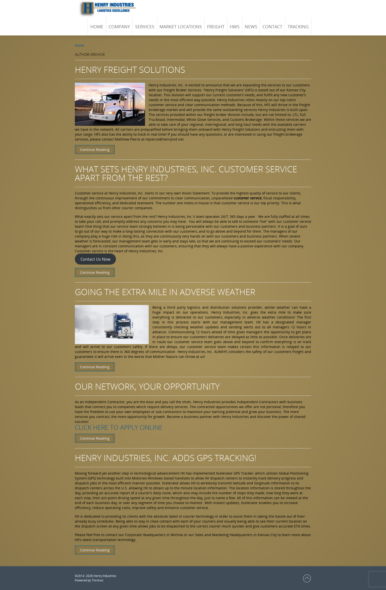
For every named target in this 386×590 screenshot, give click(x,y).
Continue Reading (95, 149)
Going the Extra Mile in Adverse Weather (165, 292)
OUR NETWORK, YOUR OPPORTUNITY (147, 386)
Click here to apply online (118, 427)
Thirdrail (97, 580)
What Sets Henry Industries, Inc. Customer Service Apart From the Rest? (186, 173)
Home (79, 45)
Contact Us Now (95, 259)
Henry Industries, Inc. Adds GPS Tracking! (165, 457)
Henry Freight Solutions (130, 69)
